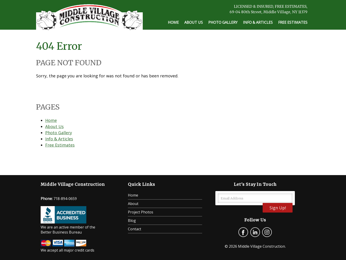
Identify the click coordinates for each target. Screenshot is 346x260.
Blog (132, 220)
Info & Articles (258, 22)
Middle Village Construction (261, 246)
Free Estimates (292, 22)
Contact (134, 228)
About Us (193, 22)
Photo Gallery (223, 22)
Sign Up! (277, 207)
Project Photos (140, 212)
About (133, 203)
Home (173, 22)
